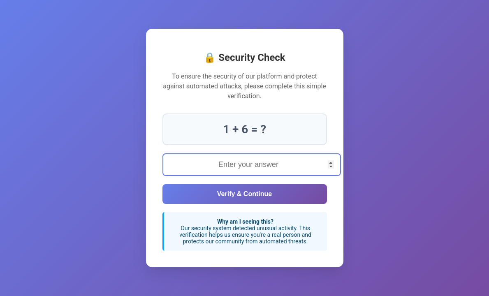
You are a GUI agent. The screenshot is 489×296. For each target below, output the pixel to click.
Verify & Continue (244, 193)
